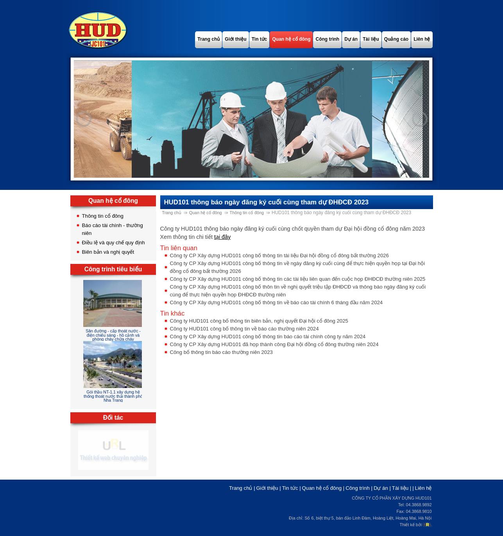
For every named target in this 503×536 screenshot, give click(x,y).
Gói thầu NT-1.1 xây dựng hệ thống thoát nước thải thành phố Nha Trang (113, 396)
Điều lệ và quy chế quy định (113, 242)
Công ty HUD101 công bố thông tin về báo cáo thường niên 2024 (244, 329)
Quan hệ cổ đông (205, 212)
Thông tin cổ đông (103, 216)
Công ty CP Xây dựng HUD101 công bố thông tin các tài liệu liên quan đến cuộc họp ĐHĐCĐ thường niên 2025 (298, 279)
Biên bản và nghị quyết (108, 252)
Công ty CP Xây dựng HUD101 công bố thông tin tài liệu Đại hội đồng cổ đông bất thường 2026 (279, 255)
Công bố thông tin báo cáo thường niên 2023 (221, 352)
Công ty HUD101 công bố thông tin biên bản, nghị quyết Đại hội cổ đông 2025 (259, 321)
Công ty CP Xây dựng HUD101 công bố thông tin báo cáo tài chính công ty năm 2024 (268, 336)
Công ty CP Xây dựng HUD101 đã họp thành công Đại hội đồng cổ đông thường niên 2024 (274, 344)
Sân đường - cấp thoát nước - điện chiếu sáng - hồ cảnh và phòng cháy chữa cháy (113, 334)
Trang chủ (171, 212)
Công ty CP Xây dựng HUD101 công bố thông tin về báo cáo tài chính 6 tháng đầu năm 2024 (276, 302)
